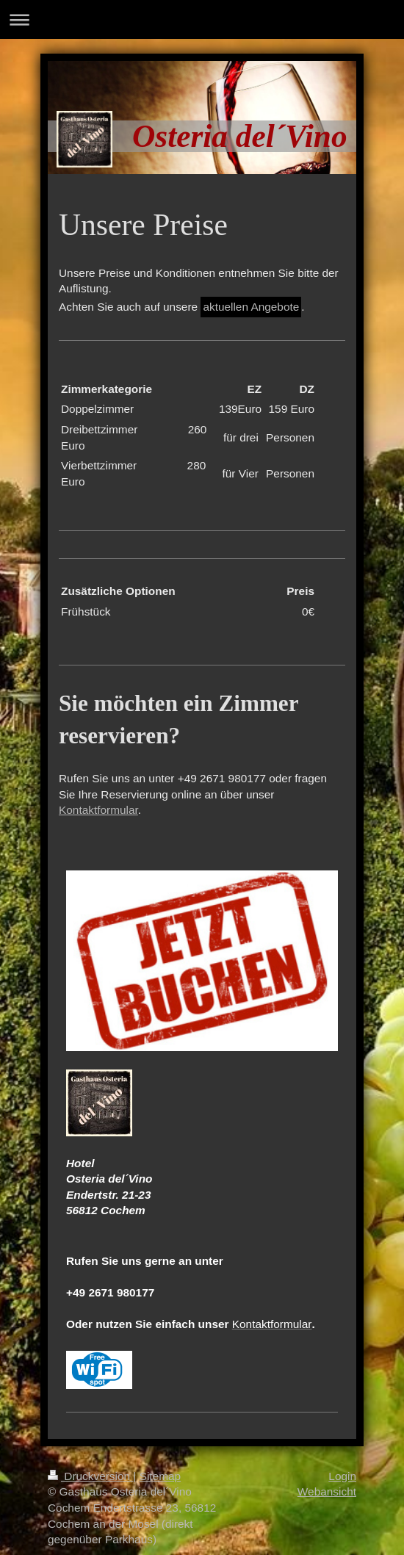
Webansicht (326, 1491)
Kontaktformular (98, 810)
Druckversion (90, 1476)
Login (342, 1476)
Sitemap (160, 1476)
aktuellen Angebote (251, 306)
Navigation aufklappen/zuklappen (202, 19)
